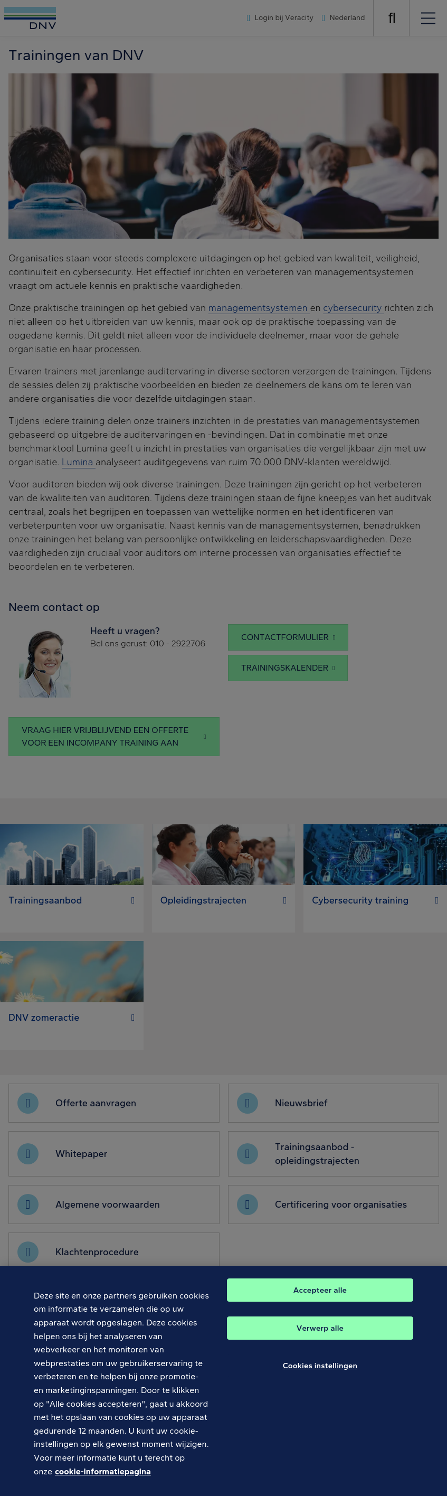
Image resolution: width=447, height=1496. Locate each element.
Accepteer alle (320, 1300)
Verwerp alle (320, 1338)
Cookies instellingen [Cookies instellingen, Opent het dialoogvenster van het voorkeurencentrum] (320, 1375)
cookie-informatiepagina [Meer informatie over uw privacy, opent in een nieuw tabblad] (103, 1481)
